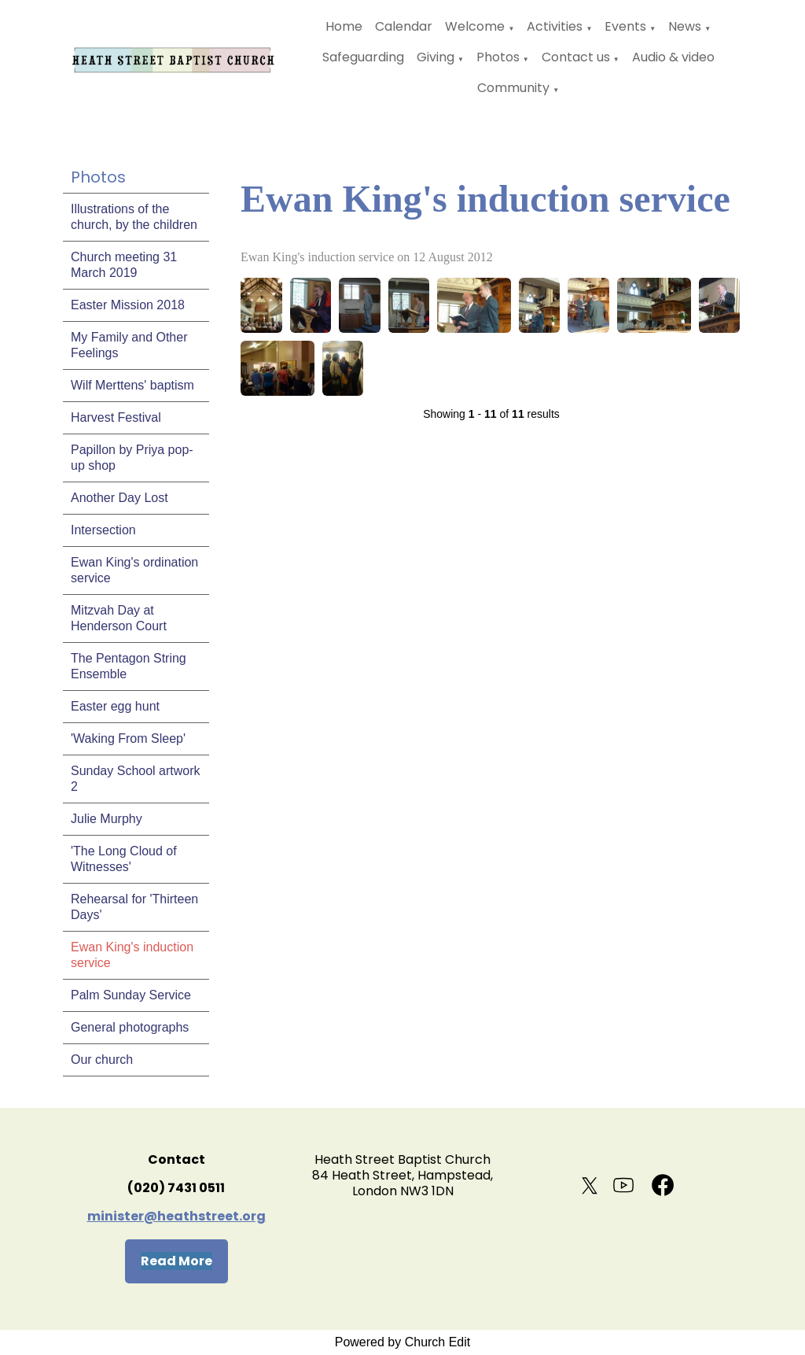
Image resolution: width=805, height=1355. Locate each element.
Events (625, 26)
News (684, 26)
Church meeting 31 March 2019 (124, 264)
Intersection (103, 530)
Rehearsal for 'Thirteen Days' (134, 906)
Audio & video (673, 57)
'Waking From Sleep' (128, 738)
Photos (498, 57)
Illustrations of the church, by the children (134, 216)
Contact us (576, 57)
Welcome (475, 26)
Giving (435, 57)
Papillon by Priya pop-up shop (132, 457)
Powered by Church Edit (403, 1342)
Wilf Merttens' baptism (132, 385)
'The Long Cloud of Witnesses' (124, 858)
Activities (555, 26)
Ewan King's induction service (132, 954)
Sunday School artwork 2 (135, 778)
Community (513, 88)
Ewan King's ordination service (134, 570)
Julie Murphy (106, 818)
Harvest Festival (116, 417)
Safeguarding (363, 57)
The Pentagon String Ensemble (128, 666)
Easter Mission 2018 (128, 305)
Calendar (403, 26)
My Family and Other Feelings (129, 345)
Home (343, 26)
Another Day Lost (119, 497)
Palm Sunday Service (131, 995)
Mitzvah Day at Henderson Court (119, 618)
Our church (102, 1059)
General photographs (130, 1027)
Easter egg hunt (115, 706)
